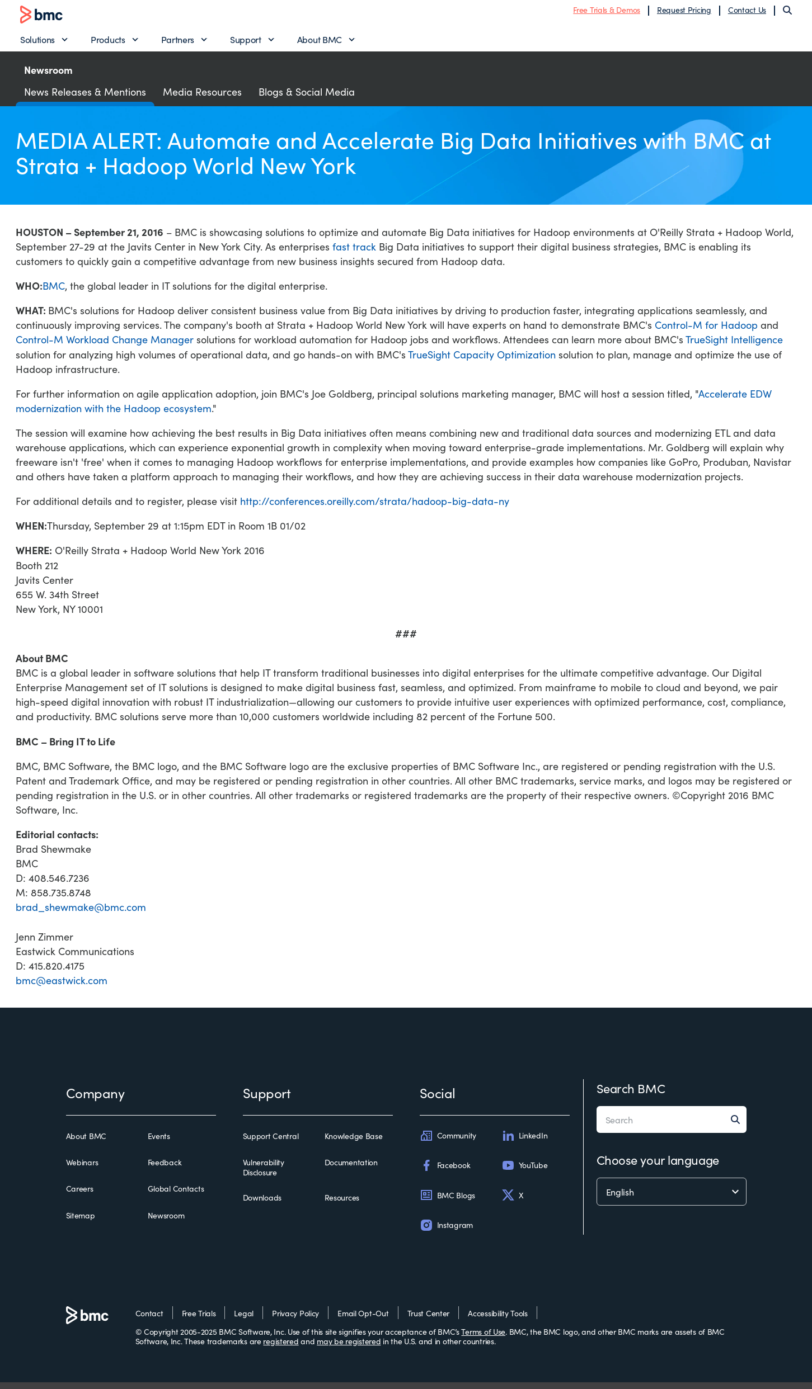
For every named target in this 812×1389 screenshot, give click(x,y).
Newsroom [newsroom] (166, 1222)
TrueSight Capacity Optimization (482, 360)
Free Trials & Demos (606, 12)
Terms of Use (483, 1338)
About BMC (319, 42)
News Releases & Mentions (85, 98)
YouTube (524, 1172)
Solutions (37, 42)
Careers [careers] (79, 1195)
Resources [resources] (342, 1204)
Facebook (445, 1172)
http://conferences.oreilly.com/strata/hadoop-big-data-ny (374, 507)
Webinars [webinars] (82, 1169)
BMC (54, 292)
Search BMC (631, 1094)
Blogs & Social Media (307, 98)
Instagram (446, 1231)
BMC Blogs (447, 1201)
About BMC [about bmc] (86, 1143)
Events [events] (159, 1143)
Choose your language (658, 1166)
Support (245, 42)
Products (108, 42)
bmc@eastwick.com (61, 987)
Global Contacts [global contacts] (176, 1195)
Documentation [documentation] (351, 1169)
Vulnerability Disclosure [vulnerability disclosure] (263, 1174)
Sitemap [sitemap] (80, 1222)
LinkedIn (524, 1142)
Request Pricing (684, 12)
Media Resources (202, 98)
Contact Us (747, 12)
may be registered (349, 1347)
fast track (354, 253)
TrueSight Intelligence (734, 346)
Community (448, 1142)
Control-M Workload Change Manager (105, 346)
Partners (177, 42)
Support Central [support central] (271, 1143)
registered (280, 1347)
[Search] (787, 13)
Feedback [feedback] (165, 1169)
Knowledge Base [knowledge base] (354, 1143)
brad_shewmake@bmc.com (81, 913)
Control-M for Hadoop (706, 331)
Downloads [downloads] (262, 1204)
